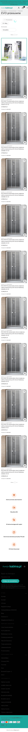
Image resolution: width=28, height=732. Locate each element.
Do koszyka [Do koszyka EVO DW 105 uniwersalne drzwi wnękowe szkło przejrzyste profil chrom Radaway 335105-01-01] (24, 373)
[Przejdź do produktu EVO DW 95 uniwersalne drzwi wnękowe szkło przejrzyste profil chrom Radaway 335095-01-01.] (14, 267)
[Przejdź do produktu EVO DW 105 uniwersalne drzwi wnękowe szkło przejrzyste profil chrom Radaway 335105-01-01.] (14, 359)
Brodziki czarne (5, 699)
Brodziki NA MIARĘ (6, 695)
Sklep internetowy (12, 730)
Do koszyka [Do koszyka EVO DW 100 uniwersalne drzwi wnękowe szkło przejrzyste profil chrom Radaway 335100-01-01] (24, 327)
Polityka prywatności (7, 637)
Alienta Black (4, 658)
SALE (2, 675)
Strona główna (4, 10)
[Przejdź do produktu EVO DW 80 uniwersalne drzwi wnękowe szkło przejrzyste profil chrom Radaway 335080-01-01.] (14, 128)
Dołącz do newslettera (10, 581)
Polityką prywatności (21, 588)
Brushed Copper (6, 671)
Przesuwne (20, 10)
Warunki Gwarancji (6, 640)
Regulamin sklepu (6, 606)
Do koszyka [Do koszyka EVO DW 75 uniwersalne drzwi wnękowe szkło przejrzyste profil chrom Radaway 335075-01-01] (24, 96)
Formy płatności (5, 630)
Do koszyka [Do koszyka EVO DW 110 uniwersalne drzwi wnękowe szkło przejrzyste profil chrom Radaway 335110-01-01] (24, 419)
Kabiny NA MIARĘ (6, 702)
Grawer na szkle (5, 688)
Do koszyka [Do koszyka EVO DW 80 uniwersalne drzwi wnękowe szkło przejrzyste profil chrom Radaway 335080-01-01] (24, 142)
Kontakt (3, 596)
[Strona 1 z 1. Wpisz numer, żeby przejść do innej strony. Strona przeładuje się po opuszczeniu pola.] (15, 35)
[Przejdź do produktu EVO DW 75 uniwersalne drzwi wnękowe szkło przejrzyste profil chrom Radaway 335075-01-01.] (14, 82)
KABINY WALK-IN (6, 685)
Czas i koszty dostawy (7, 627)
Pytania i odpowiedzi (6, 712)
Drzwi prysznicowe (12, 10)
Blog (2, 613)
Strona (12, 34)
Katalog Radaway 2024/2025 (9, 610)
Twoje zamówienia (6, 644)
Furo (2, 668)
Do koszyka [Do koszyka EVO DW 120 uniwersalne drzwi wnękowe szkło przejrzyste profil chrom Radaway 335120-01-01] (24, 465)
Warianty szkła (5, 692)
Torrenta (3, 664)
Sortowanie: (4, 26)
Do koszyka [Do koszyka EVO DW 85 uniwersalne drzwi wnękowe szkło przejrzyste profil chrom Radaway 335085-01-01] (24, 188)
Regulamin (18, 585)
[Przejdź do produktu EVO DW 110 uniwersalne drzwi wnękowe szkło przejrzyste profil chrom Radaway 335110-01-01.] (14, 405)
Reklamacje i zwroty (6, 634)
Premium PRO (5, 661)
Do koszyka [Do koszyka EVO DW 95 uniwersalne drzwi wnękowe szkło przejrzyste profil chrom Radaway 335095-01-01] (24, 281)
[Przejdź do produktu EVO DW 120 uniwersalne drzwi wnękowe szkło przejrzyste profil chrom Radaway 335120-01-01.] (14, 451)
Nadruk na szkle (5, 682)
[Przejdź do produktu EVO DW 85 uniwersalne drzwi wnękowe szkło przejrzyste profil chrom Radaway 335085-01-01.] (14, 174)
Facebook (4, 616)
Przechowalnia (5, 651)
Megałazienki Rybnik (7, 620)
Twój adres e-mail (5, 577)
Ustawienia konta (6, 647)
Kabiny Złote (4, 705)
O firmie (3, 603)
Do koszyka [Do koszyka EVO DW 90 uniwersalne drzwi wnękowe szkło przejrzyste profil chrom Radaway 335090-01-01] (24, 234)
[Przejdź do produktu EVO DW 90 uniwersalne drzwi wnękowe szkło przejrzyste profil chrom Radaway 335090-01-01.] (14, 221)
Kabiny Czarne (5, 709)
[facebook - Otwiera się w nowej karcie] (24, 567)
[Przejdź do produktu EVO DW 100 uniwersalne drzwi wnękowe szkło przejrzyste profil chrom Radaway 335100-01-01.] (14, 313)
